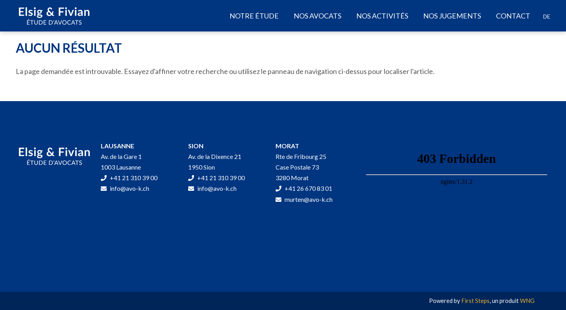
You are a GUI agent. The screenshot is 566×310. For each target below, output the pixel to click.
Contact (513, 15)
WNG (527, 300)
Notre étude (254, 15)
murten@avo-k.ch (304, 199)
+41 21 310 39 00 (129, 177)
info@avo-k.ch (125, 188)
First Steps (475, 300)
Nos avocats (317, 15)
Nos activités (382, 15)
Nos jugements (452, 15)
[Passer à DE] (546, 16)
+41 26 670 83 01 (304, 188)
